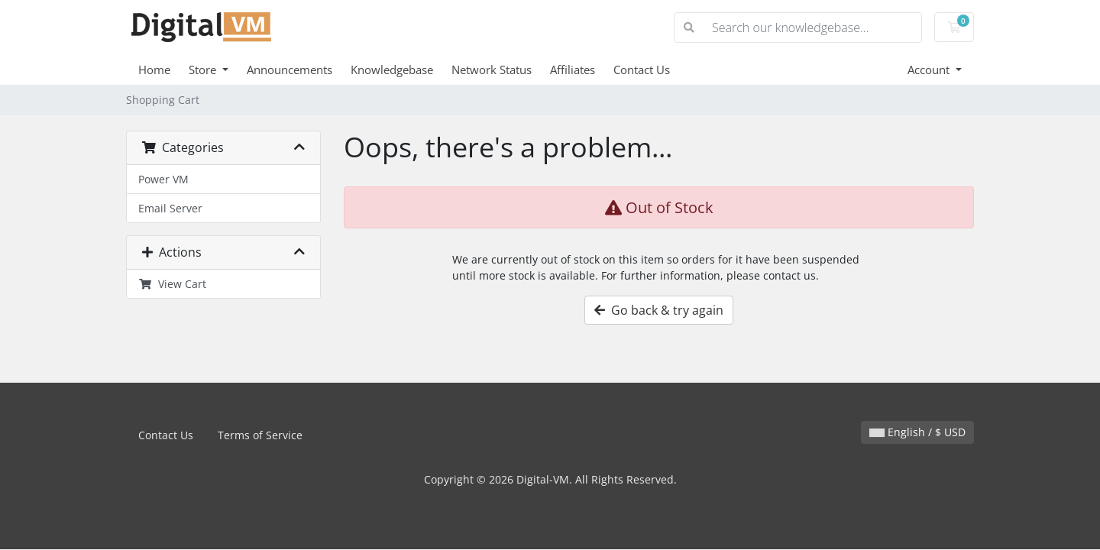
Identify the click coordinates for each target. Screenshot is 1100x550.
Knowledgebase (392, 69)
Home (154, 69)
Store (204, 69)
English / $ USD (917, 432)
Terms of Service (260, 435)
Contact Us (641, 69)
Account (930, 69)
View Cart (172, 284)
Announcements (289, 69)
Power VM (163, 179)
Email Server (170, 208)
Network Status (491, 69)
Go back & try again (658, 310)
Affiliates (572, 69)
